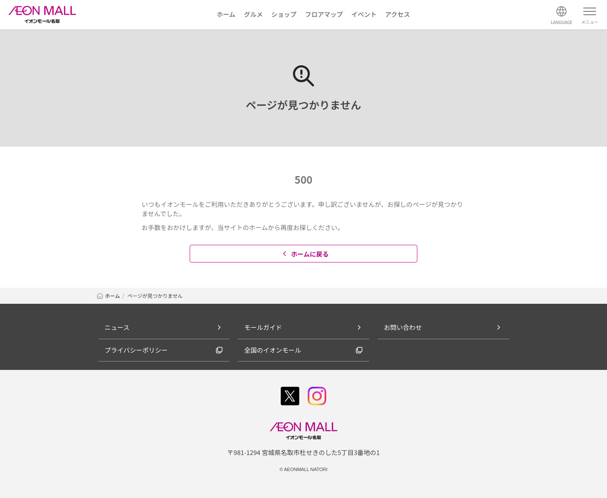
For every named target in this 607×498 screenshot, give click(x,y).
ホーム (108, 295)
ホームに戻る (304, 253)
